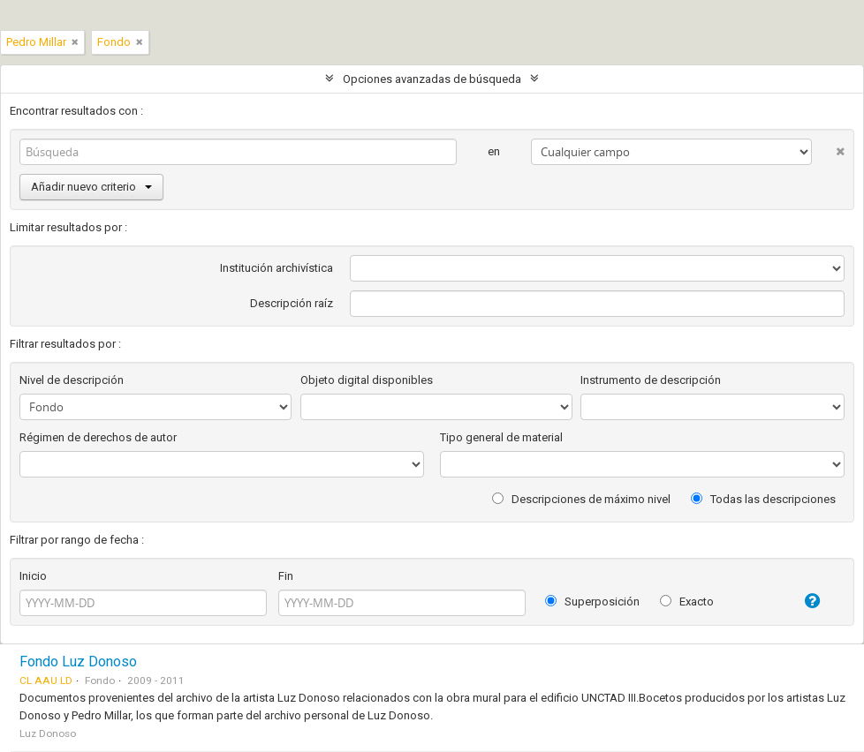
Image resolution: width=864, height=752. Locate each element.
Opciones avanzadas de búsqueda (432, 79)
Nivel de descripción (71, 380)
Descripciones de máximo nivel (581, 499)
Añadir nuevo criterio (91, 186)
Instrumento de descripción (650, 380)
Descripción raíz (291, 303)
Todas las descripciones (763, 499)
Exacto (687, 601)
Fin (285, 576)
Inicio (33, 576)
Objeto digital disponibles (366, 380)
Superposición (592, 601)
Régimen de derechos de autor (98, 437)
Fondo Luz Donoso (78, 661)
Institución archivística (276, 267)
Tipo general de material (501, 437)
